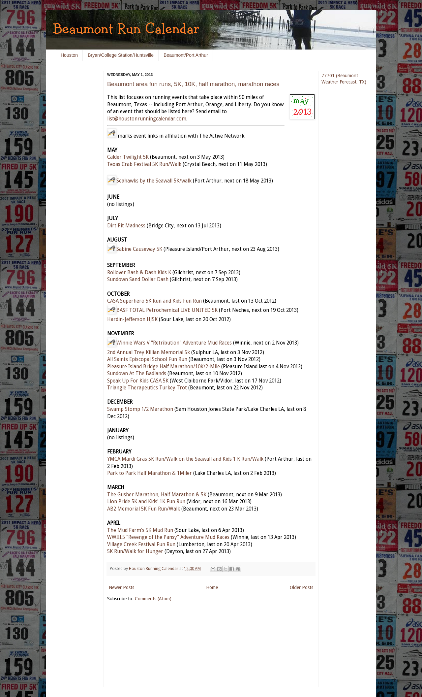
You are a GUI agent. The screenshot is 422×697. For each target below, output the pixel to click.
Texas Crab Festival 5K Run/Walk (144, 164)
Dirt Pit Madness (126, 226)
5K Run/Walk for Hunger (135, 551)
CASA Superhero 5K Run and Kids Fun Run (154, 301)
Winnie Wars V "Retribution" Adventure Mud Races (174, 343)
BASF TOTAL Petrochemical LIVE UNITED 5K (167, 310)
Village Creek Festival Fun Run (141, 545)
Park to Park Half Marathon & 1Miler (149, 473)
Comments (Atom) (153, 598)
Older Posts (301, 587)
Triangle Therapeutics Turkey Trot (147, 388)
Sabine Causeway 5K (139, 249)
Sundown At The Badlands (136, 374)
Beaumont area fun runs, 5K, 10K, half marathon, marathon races (193, 84)
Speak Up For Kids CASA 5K (137, 381)
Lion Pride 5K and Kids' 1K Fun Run (146, 502)
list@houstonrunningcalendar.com (146, 119)
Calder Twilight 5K (128, 157)
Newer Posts (121, 587)
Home (212, 587)
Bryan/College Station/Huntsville (121, 55)
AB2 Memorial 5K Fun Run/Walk (143, 509)
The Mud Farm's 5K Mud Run (140, 530)
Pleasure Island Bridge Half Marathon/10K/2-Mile (163, 367)
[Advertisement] (75, 172)
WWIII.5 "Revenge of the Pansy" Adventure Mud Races (168, 537)
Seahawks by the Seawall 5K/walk (154, 181)
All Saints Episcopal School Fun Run (147, 359)
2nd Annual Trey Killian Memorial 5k (148, 352)
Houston (69, 55)
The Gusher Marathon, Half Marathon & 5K (156, 495)
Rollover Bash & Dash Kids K (139, 273)
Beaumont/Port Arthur (186, 55)
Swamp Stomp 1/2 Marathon (140, 409)
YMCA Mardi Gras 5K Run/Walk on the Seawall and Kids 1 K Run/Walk (185, 459)
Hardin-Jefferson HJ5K (132, 319)
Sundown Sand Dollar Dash (137, 279)
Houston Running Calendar (154, 568)
